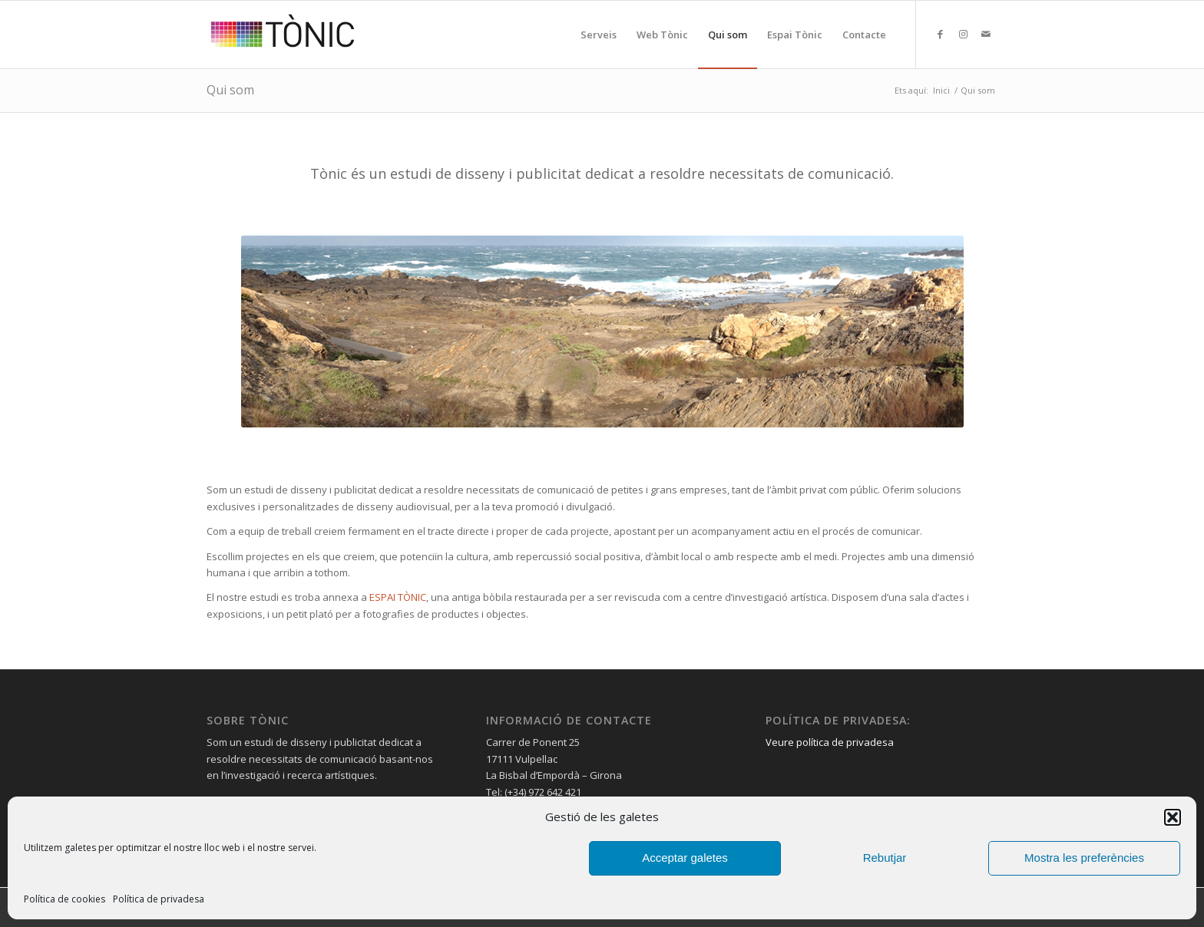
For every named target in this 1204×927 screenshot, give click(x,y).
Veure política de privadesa (830, 742)
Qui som (230, 89)
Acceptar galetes (685, 857)
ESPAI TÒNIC (397, 597)
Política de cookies (64, 899)
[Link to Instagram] (962, 33)
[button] (1172, 817)
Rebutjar (885, 857)
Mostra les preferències (1084, 857)
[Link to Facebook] (939, 33)
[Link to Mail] (985, 33)
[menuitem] (599, 34)
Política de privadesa (158, 899)
